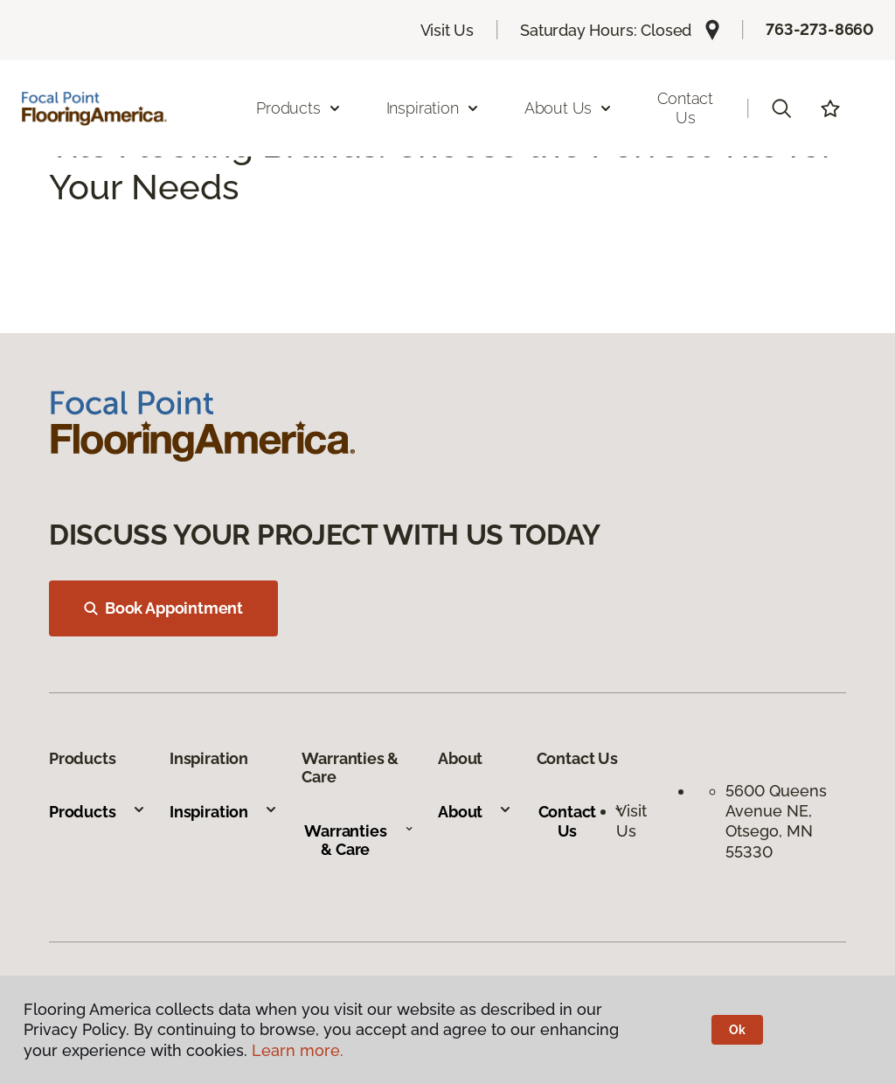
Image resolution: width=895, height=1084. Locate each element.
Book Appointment (163, 608)
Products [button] (299, 108)
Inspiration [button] (433, 108)
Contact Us (685, 108)
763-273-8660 (820, 29)
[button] (781, 108)
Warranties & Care (358, 840)
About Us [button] (569, 108)
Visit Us (447, 30)
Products (97, 812)
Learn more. (297, 1050)
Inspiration (224, 812)
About (475, 812)
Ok (737, 1030)
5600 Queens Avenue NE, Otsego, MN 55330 (776, 821)
